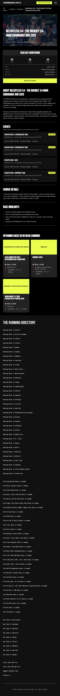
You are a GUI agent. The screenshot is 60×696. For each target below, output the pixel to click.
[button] (55, 3)
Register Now (30, 81)
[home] (12, 3)
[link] (5, 9)
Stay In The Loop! (44, 2)
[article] (30, 138)
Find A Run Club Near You (11, 666)
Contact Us (6, 675)
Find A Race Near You (10, 662)
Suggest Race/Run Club (10, 671)
